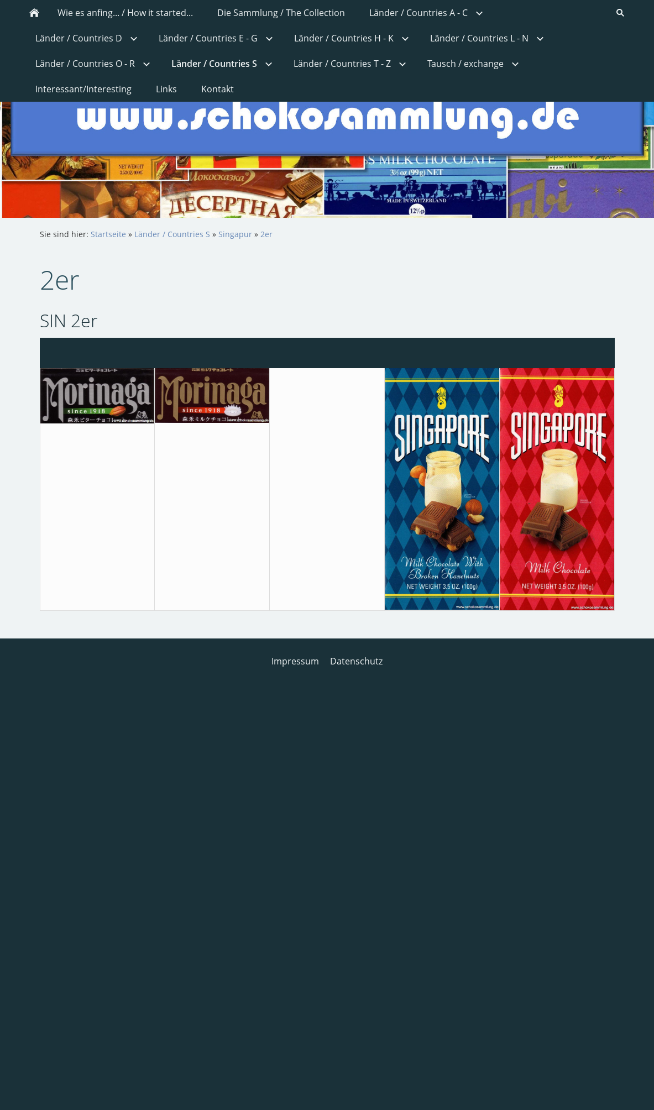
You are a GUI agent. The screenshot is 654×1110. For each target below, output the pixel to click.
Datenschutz (356, 661)
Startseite (108, 234)
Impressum (295, 661)
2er (266, 234)
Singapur (235, 234)
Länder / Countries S (172, 234)
